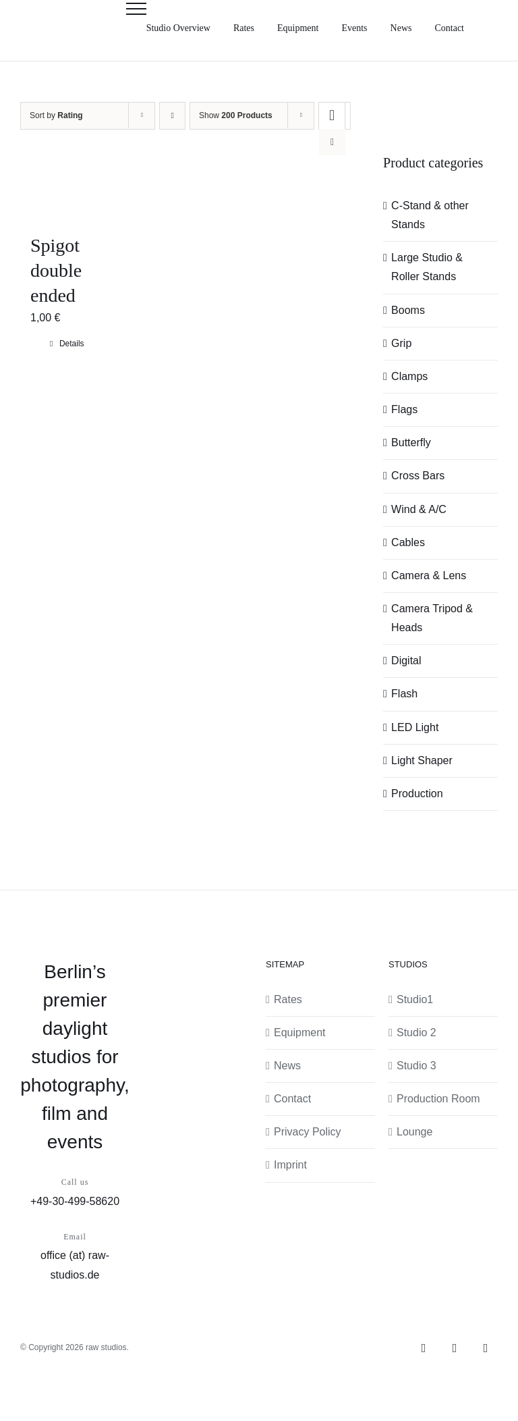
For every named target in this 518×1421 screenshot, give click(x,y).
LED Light (414, 727)
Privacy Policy (307, 1131)
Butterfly (411, 442)
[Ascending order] (172, 116)
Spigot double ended (56, 270)
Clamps (409, 376)
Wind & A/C (419, 509)
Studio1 (415, 999)
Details (71, 343)
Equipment (300, 1032)
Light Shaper (422, 760)
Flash (404, 693)
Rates (288, 999)
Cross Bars (417, 475)
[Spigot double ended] (67, 189)
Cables (408, 542)
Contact (292, 1098)
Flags (404, 409)
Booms (408, 310)
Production (417, 793)
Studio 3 (416, 1065)
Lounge (414, 1131)
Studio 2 (416, 1032)
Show (235, 115)
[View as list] (332, 142)
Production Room (438, 1098)
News (287, 1065)
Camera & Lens (428, 575)
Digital (406, 660)
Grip (401, 343)
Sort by (56, 115)
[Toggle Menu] (136, 9)
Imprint (290, 1165)
